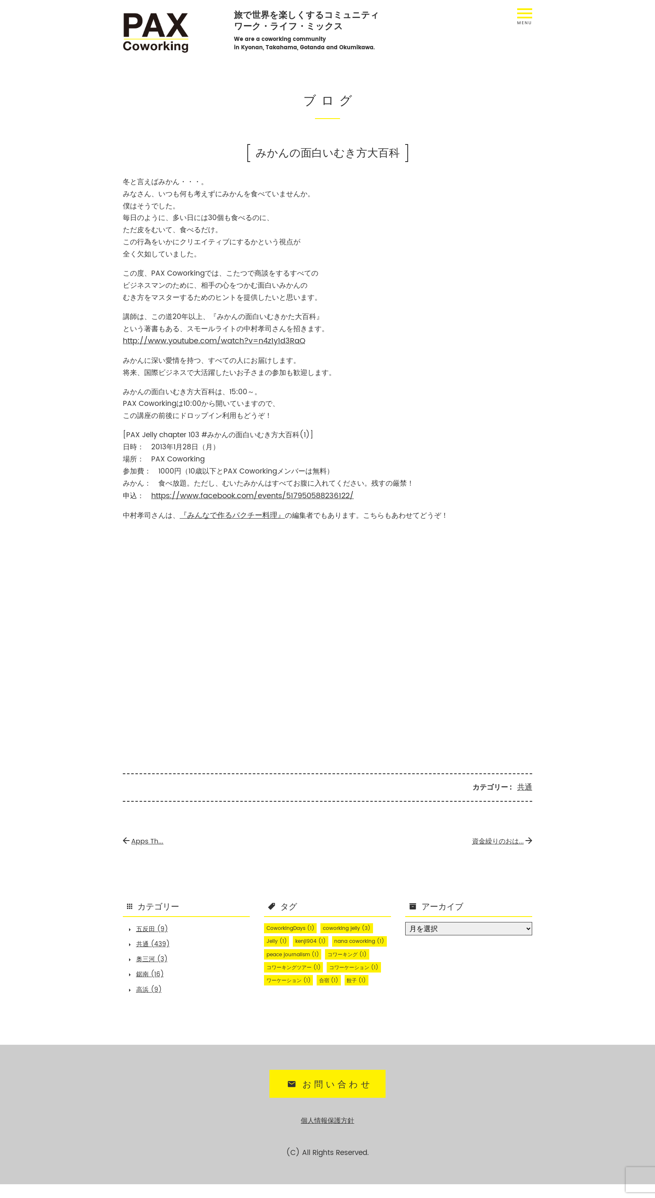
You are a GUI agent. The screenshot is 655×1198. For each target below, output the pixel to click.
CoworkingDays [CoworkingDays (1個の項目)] (294, 926)
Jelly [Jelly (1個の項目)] (278, 939)
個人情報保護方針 (327, 1135)
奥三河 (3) (155, 961)
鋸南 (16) (153, 978)
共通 (525, 785)
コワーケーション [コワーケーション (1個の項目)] (295, 993)
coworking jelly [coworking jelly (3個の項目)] (357, 926)
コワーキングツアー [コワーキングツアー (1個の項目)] (298, 979)
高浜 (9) (152, 994)
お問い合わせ (328, 1099)
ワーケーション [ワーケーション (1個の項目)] (358, 993)
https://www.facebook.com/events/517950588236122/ (248, 495)
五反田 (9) (155, 928)
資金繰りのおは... (499, 839)
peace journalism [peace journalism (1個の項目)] (297, 966)
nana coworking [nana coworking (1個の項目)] (295, 952)
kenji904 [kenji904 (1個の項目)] (316, 939)
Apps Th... (145, 839)
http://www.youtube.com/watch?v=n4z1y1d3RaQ (209, 341)
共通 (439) (156, 944)
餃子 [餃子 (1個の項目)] (308, 1006)
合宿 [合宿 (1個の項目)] (278, 1006)
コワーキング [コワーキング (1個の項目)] (358, 966)
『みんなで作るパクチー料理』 (229, 514)
